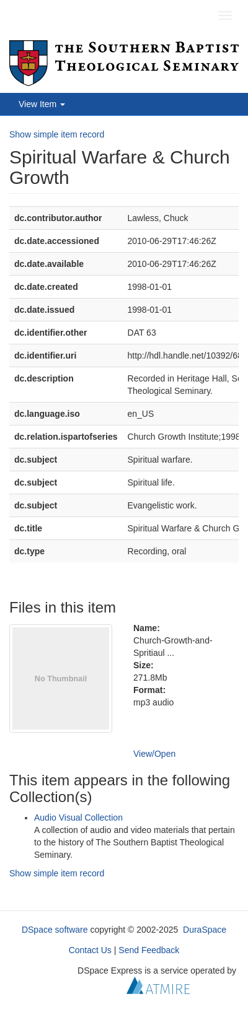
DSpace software (55, 930)
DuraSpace (204, 930)
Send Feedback (148, 950)
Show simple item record (56, 134)
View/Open (154, 754)
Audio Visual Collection (78, 817)
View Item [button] (42, 104)
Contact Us (90, 950)
